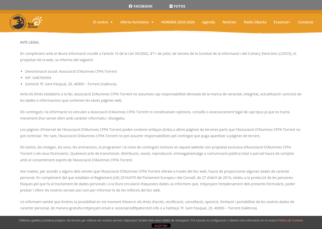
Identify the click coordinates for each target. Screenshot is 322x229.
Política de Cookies (290, 220)
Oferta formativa (137, 22)
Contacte (305, 22)
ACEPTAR (160, 225)
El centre (103, 22)
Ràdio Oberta (255, 22)
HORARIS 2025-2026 (178, 22)
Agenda (208, 22)
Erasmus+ (282, 22)
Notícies (229, 22)
